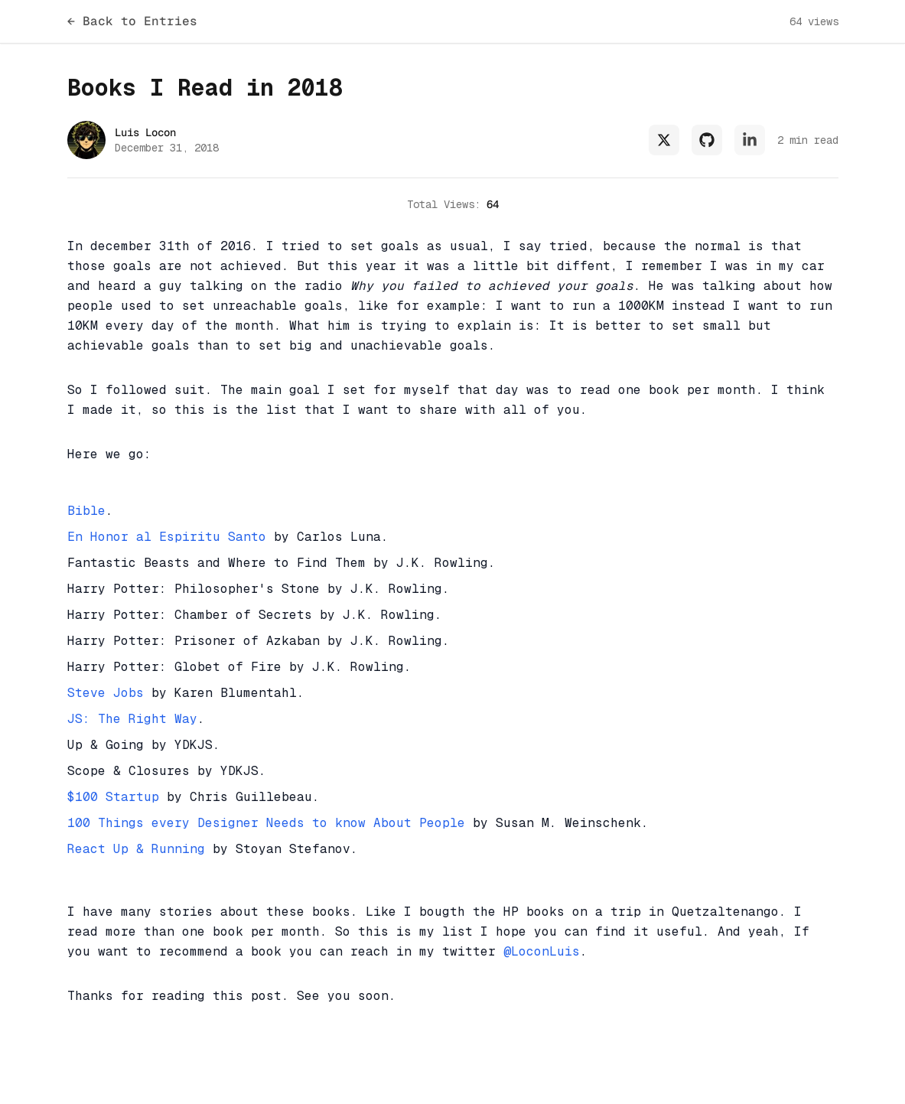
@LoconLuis (541, 951)
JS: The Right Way (132, 719)
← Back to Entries (132, 21)
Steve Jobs (105, 693)
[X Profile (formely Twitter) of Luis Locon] (664, 140)
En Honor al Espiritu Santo (166, 537)
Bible (86, 511)
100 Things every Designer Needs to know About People (266, 823)
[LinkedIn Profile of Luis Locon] (749, 140)
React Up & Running (136, 849)
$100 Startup (113, 797)
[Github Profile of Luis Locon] (707, 140)
